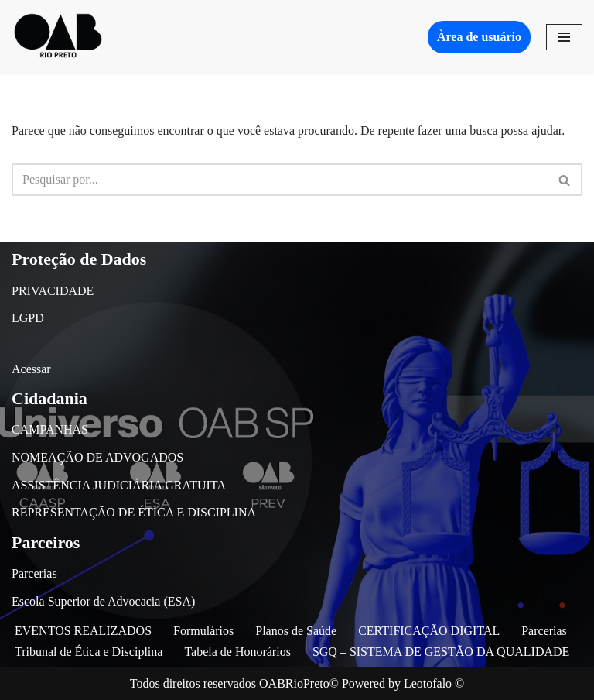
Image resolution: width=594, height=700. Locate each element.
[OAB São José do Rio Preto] (58, 37)
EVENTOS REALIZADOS (83, 630)
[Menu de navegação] (564, 37)
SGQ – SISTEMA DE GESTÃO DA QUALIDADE (440, 651)
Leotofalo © (434, 683)
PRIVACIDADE (53, 290)
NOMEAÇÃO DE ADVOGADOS (97, 457)
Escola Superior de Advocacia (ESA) (103, 601)
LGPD (28, 317)
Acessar (31, 369)
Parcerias (34, 573)
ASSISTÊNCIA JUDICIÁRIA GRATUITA (119, 485)
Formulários (203, 630)
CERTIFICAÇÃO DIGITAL (429, 630)
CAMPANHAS (50, 429)
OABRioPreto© (299, 683)
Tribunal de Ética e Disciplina (88, 651)
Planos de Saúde (295, 630)
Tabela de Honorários (237, 651)
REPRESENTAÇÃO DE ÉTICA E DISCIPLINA (134, 512)
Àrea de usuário (479, 36)
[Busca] (280, 179)
